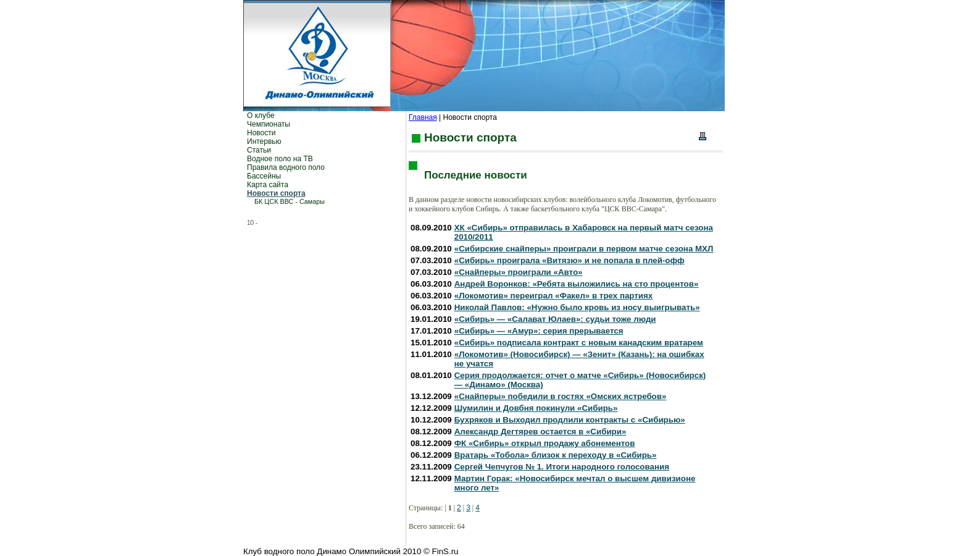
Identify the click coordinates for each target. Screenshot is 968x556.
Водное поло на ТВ (280, 158)
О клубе (261, 115)
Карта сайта (267, 184)
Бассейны (264, 176)
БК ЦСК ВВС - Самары (289, 201)
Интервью (264, 141)
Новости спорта (276, 193)
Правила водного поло (286, 167)
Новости (261, 132)
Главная (423, 117)
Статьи (259, 150)
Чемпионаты (268, 124)
